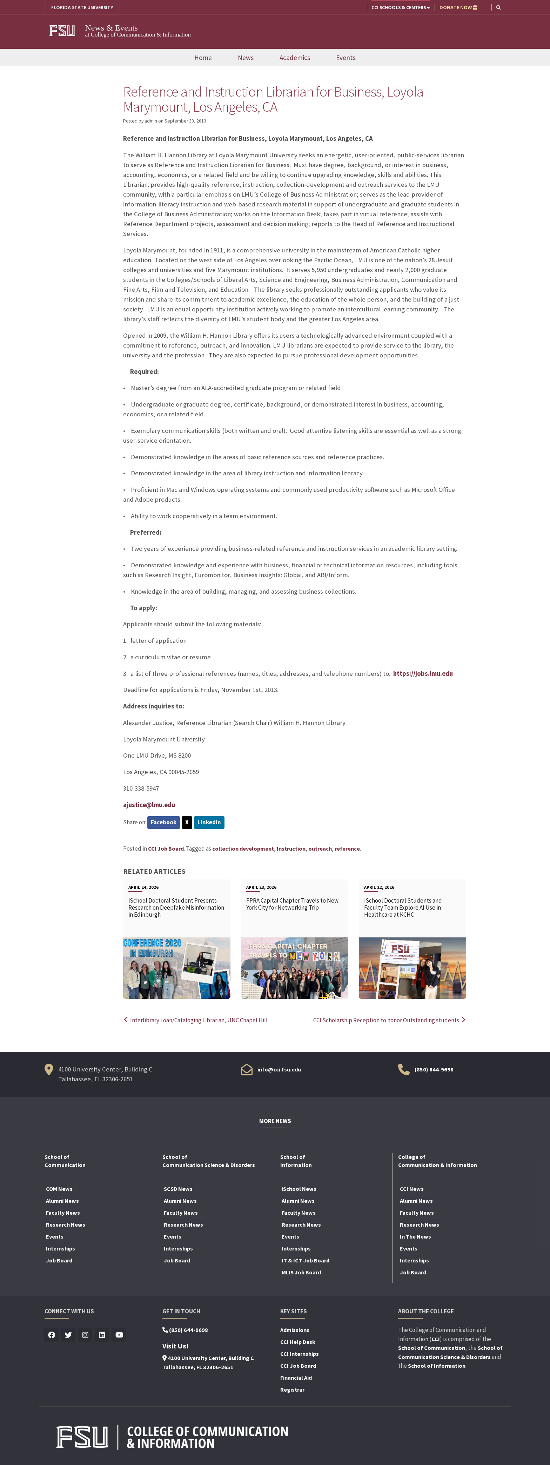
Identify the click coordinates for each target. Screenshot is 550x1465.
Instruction (291, 848)
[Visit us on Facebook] (52, 1336)
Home (203, 58)
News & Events (115, 27)
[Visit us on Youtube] (119, 1336)
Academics (295, 58)
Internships (60, 1249)
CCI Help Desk (297, 1342)
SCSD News (178, 1189)
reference (347, 848)
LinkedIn (209, 822)
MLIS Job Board (301, 1272)
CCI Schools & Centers (400, 7)
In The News (415, 1237)
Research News (65, 1225)
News (246, 58)
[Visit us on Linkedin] (102, 1336)
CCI (435, 1339)
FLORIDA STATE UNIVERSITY (82, 7)
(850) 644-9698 (434, 1069)
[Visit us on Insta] (85, 1336)
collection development (243, 848)
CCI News (412, 1189)
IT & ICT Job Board (305, 1261)
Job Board (59, 1261)
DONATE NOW (458, 7)
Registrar (292, 1390)
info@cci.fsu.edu (279, 1069)
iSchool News (299, 1189)
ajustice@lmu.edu (149, 805)
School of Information (436, 1366)
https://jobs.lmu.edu (423, 674)
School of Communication (431, 1348)
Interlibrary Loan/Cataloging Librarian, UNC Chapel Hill (195, 1021)
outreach (320, 848)
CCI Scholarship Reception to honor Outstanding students (389, 1021)
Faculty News (63, 1213)
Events (346, 58)
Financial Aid (296, 1378)
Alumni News (62, 1201)
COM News (59, 1189)
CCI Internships (299, 1354)
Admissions (294, 1330)
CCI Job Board (166, 848)
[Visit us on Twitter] (68, 1336)
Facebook (163, 822)
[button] (498, 7)
